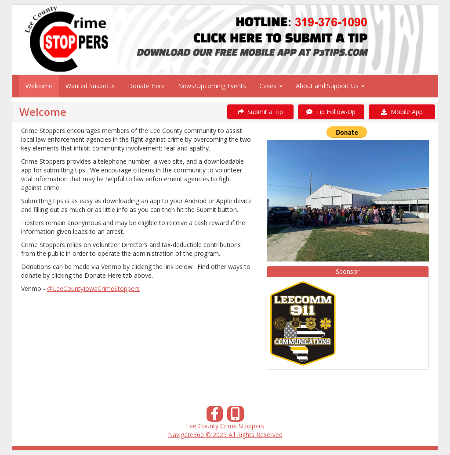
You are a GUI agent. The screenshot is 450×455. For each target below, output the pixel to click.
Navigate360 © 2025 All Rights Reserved (225, 434)
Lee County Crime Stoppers (225, 426)
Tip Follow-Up (331, 111)
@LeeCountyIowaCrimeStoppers (93, 288)
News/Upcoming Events (212, 86)
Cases (271, 86)
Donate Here (146, 86)
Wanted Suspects (90, 86)
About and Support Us (330, 86)
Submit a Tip (260, 111)
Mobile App (402, 111)
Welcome (38, 86)
